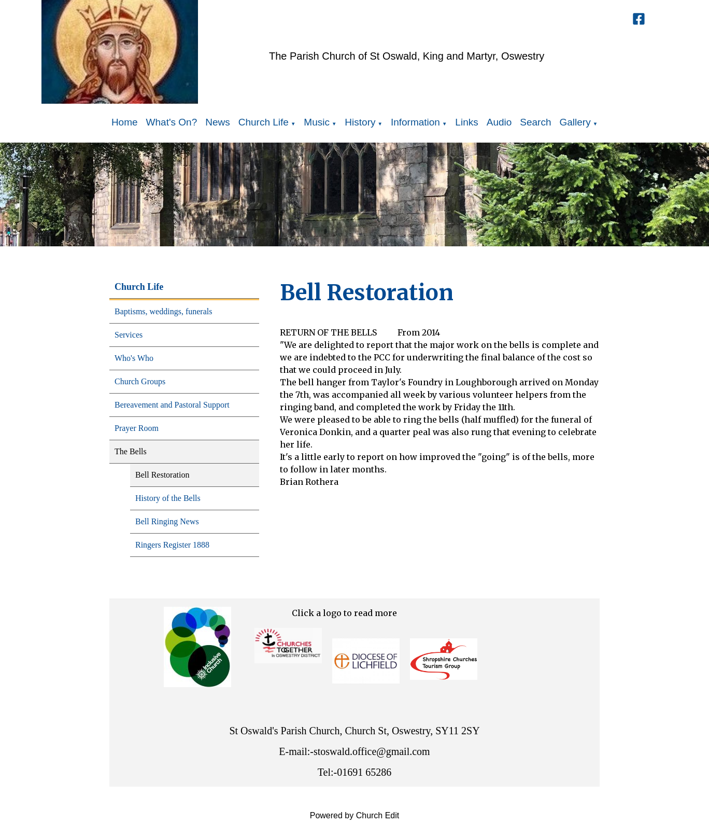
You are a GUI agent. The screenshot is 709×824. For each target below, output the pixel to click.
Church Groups (140, 381)
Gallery (575, 122)
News (217, 122)
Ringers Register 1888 (172, 544)
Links (466, 122)
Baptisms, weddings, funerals (163, 311)
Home (124, 122)
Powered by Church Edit (355, 815)
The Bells (131, 451)
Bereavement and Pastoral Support (172, 404)
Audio (499, 122)
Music (317, 122)
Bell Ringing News (167, 521)
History (360, 122)
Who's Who (134, 358)
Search (535, 122)
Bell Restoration (162, 474)
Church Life (263, 122)
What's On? (171, 122)
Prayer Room (137, 428)
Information (415, 122)
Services (129, 334)
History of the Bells (168, 498)
